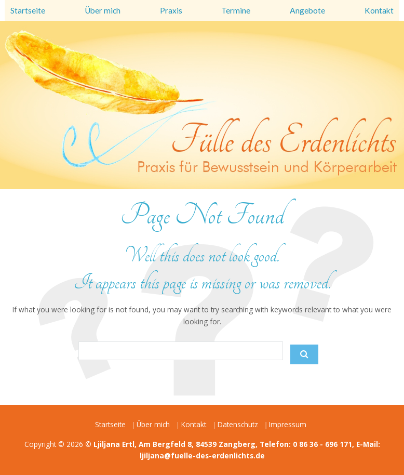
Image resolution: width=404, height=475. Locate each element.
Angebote (307, 10)
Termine (235, 10)
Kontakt (379, 10)
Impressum (287, 424)
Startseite (27, 10)
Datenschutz (238, 424)
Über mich (102, 10)
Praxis (171, 10)
